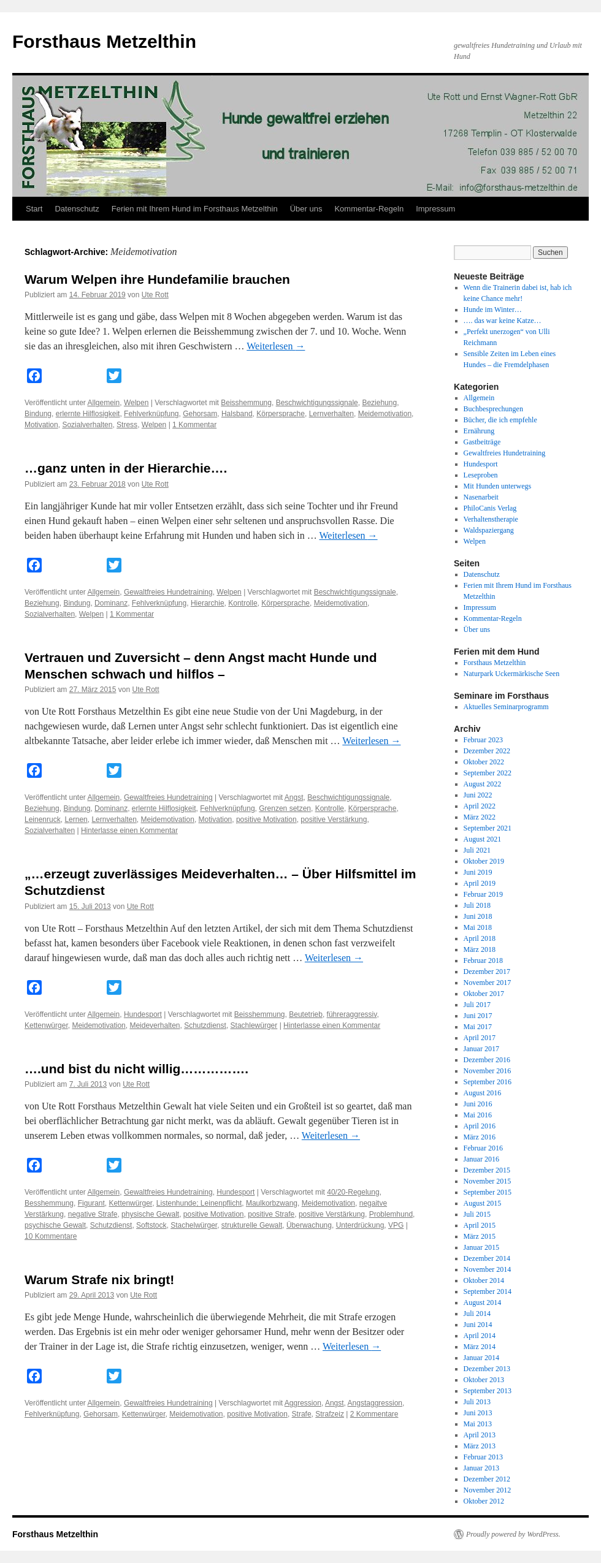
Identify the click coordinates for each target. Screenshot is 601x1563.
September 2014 (487, 1291)
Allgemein (104, 402)
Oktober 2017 (484, 993)
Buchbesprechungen (493, 409)
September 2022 (487, 773)
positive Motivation (266, 819)
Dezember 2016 (487, 1059)
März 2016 (480, 1137)
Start (34, 208)
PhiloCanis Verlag (490, 508)
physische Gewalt (150, 1214)
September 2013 (487, 1390)
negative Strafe (93, 1214)
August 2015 (483, 1203)
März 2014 (480, 1346)
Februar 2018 (483, 960)
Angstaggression (375, 1403)
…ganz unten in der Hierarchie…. (126, 468)
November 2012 (487, 1490)
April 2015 (480, 1225)
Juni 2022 (478, 795)
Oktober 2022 (484, 762)
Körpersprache (280, 413)
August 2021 (483, 839)
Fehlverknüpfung (151, 413)
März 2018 (480, 949)
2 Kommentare (374, 1414)
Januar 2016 (481, 1159)
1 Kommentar (194, 424)
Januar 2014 (481, 1357)
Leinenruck (43, 819)
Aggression (303, 1403)
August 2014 (483, 1302)
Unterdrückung (360, 1225)
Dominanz (111, 603)
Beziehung (379, 402)
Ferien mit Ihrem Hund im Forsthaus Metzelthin (195, 208)
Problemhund (391, 1214)
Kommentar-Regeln (369, 208)
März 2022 (480, 817)
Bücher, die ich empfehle (500, 420)
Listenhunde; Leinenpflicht (199, 1203)
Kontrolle (242, 603)
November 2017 (487, 982)
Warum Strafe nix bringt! (99, 1279)
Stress (127, 424)
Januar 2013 (481, 1468)
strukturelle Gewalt (251, 1225)
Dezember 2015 (487, 1170)
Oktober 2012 (484, 1501)
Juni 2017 (478, 1015)
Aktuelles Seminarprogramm (506, 706)
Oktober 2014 (484, 1280)
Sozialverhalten (87, 424)
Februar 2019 (483, 894)
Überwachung (309, 1225)
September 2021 (487, 828)
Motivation (41, 424)
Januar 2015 (481, 1247)
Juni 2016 (478, 1104)
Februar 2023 (483, 740)
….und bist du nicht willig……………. (136, 1069)
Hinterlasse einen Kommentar (129, 830)
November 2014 (487, 1269)
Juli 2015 (477, 1214)
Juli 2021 (477, 850)
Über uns (306, 208)
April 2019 (480, 883)
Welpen (136, 402)
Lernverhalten (331, 413)
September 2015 (487, 1192)
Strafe (302, 1414)
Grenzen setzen (285, 808)
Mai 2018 (478, 927)
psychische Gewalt (55, 1225)
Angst (294, 797)
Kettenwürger (46, 1025)
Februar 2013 (483, 1457)
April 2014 (480, 1335)
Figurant (91, 1203)
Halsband (237, 413)
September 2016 (487, 1082)
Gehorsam (200, 413)
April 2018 (480, 938)
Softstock (151, 1225)
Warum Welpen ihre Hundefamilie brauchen (157, 279)
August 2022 (483, 784)
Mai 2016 (478, 1115)
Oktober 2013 (484, 1379)
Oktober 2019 (484, 861)
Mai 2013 (478, 1424)
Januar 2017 (481, 1048)
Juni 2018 (478, 916)
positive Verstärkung (333, 819)
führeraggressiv (352, 1014)
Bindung (38, 413)
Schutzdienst (205, 1025)
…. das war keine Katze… (503, 320)
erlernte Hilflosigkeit (88, 413)
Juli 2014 (477, 1313)
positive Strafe (271, 1214)
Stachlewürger (254, 1025)
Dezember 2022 (487, 751)
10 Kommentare (51, 1236)
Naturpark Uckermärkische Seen (512, 673)
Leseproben (481, 475)
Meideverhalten (154, 1025)
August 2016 (483, 1093)
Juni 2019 (478, 872)
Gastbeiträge (482, 442)
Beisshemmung (246, 402)
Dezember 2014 (487, 1258)
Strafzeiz (329, 1414)
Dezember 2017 (487, 971)
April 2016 (480, 1126)
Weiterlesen (276, 346)
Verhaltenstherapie (491, 519)
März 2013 (480, 1446)
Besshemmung (49, 1203)
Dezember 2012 (487, 1479)
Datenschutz (77, 208)
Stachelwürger (193, 1225)
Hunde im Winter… (493, 309)
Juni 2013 (478, 1413)
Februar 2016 (483, 1148)
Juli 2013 (477, 1402)
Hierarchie (207, 603)
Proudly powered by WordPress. (513, 1534)
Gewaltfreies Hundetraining (168, 592)
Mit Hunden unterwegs (498, 486)
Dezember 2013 (487, 1368)
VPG (396, 1225)
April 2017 (480, 1037)
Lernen (75, 819)
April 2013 (480, 1435)
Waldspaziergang (489, 530)
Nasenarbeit (481, 497)
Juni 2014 (478, 1324)
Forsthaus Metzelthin (104, 41)
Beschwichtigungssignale (317, 402)
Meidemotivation (385, 413)
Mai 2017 (478, 1026)
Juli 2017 (477, 1004)
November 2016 (487, 1071)
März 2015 (480, 1236)
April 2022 (480, 806)
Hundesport (143, 1014)
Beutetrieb (306, 1014)
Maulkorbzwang (271, 1203)
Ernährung (479, 431)
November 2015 (487, 1181)
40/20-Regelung (353, 1192)
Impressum (435, 208)
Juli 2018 (477, 905)
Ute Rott (155, 295)
